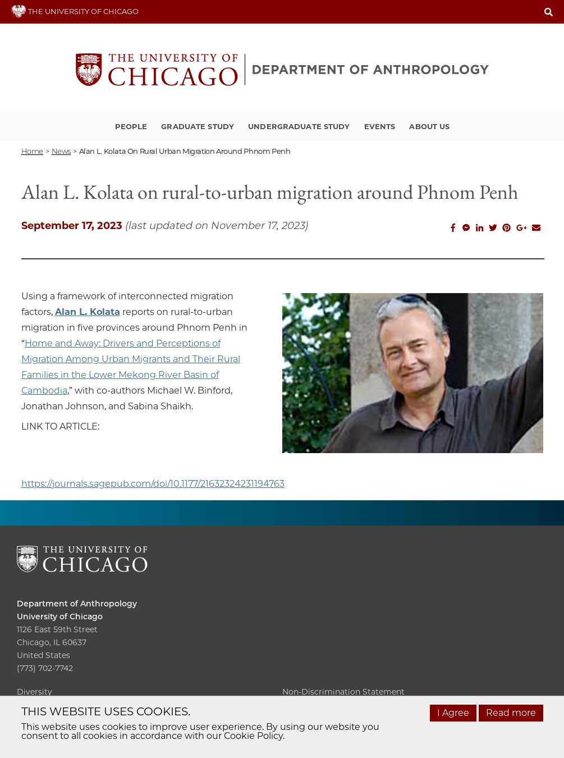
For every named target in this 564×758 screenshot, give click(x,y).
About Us (429, 126)
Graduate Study (197, 126)
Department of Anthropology (77, 604)
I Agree (453, 712)
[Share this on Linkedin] (480, 228)
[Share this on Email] (536, 228)
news (61, 151)
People (131, 126)
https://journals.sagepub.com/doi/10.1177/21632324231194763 (153, 483)
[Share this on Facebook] (453, 228)
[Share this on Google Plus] (521, 228)
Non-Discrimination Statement (343, 692)
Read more (511, 712)
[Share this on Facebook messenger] (466, 228)
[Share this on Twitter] (493, 228)
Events (380, 126)
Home (32, 151)
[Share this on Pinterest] (506, 228)
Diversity (34, 692)
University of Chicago (60, 616)
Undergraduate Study (299, 126)
